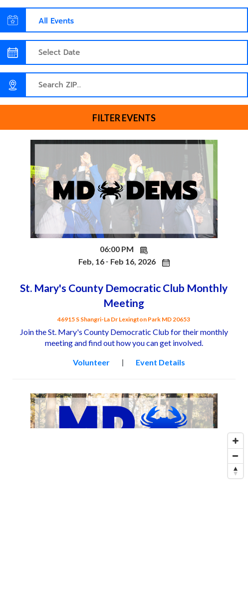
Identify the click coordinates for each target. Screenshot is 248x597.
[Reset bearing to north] (235, 470)
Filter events (124, 117)
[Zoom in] (235, 440)
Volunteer (91, 362)
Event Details (160, 362)
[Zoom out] (235, 455)
